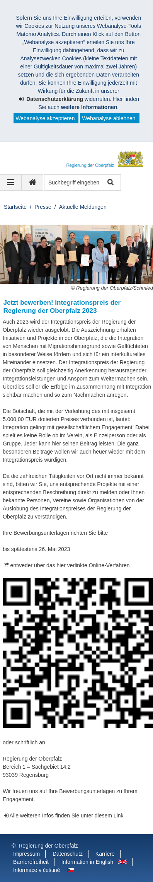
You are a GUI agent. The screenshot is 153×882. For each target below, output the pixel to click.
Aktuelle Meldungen (83, 207)
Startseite (15, 207)
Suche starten (110, 182)
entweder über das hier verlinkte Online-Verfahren (70, 565)
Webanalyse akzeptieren (45, 118)
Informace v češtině (36, 870)
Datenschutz (68, 854)
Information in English (87, 862)
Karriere (105, 854)
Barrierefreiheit (31, 862)
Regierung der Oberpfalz (48, 846)
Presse (42, 207)
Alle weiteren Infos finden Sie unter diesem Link (67, 815)
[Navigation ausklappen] (11, 182)
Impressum (26, 854)
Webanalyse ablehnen (108, 118)
